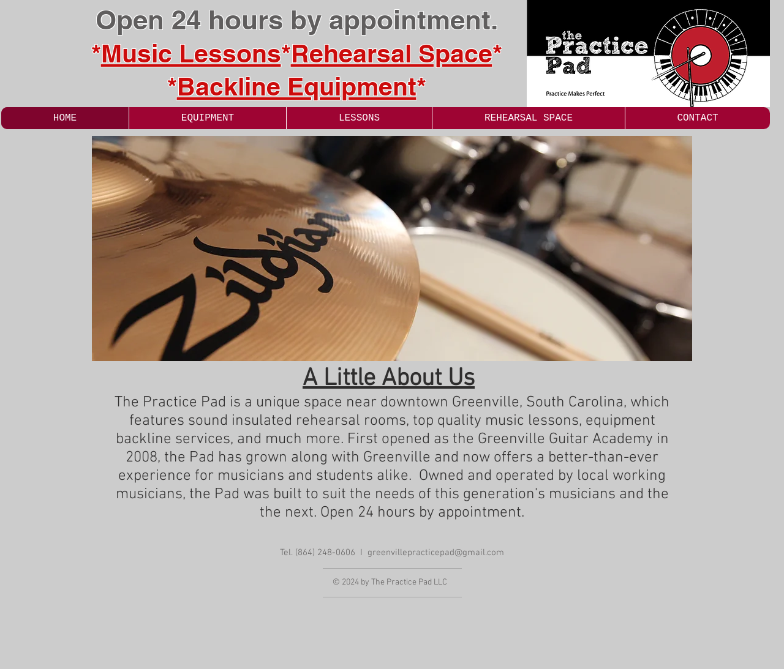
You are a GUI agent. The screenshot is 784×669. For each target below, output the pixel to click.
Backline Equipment (297, 86)
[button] (392, 248)
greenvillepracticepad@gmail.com (436, 552)
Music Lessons (191, 53)
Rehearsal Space (391, 53)
